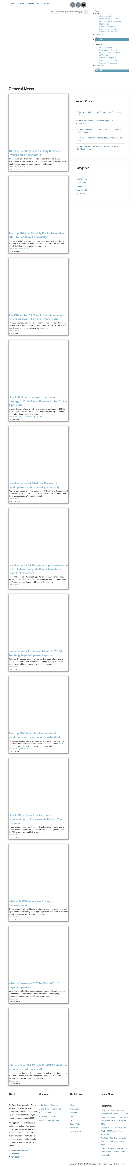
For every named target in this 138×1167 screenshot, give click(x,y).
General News (14, 167)
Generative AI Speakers (108, 32)
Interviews (79, 186)
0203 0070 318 (49, 3)
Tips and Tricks (26, 417)
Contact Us (99, 40)
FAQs (72, 1120)
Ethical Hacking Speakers (109, 29)
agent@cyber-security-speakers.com (25, 3)
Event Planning (81, 179)
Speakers (98, 14)
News (97, 37)
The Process (99, 34)
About (97, 11)
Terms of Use (75, 1128)
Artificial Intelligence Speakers (110, 21)
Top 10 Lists (24, 167)
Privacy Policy (75, 1132)
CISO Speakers (105, 24)
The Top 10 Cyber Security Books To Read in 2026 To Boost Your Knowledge (114, 1131)
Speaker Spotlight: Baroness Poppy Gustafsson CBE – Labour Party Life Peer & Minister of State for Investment (38, 569)
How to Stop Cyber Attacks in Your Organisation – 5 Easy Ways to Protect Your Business (36, 819)
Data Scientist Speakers (108, 27)
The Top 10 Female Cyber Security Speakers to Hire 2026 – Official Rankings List (114, 1151)
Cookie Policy (75, 1124)
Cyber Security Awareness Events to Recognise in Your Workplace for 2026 (114, 1121)
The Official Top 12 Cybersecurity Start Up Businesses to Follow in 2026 (113, 1141)
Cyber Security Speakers (108, 19)
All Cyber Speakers (106, 16)
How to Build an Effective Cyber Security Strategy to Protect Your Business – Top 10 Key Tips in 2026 (38, 401)
